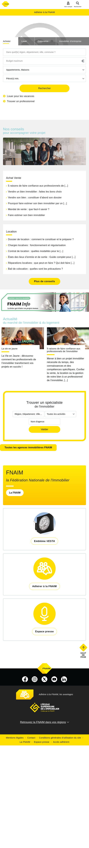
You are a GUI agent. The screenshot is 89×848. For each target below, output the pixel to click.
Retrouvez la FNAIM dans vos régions (43, 722)
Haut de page (84, 655)
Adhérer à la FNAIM (44, 12)
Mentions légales (15, 737)
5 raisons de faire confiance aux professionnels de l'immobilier (63, 350)
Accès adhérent (61, 742)
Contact (31, 737)
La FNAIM (15, 492)
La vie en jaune (10, 348)
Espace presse (41, 742)
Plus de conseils (44, 281)
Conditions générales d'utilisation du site (60, 737)
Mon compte (68, 6)
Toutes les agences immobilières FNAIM (28, 447)
